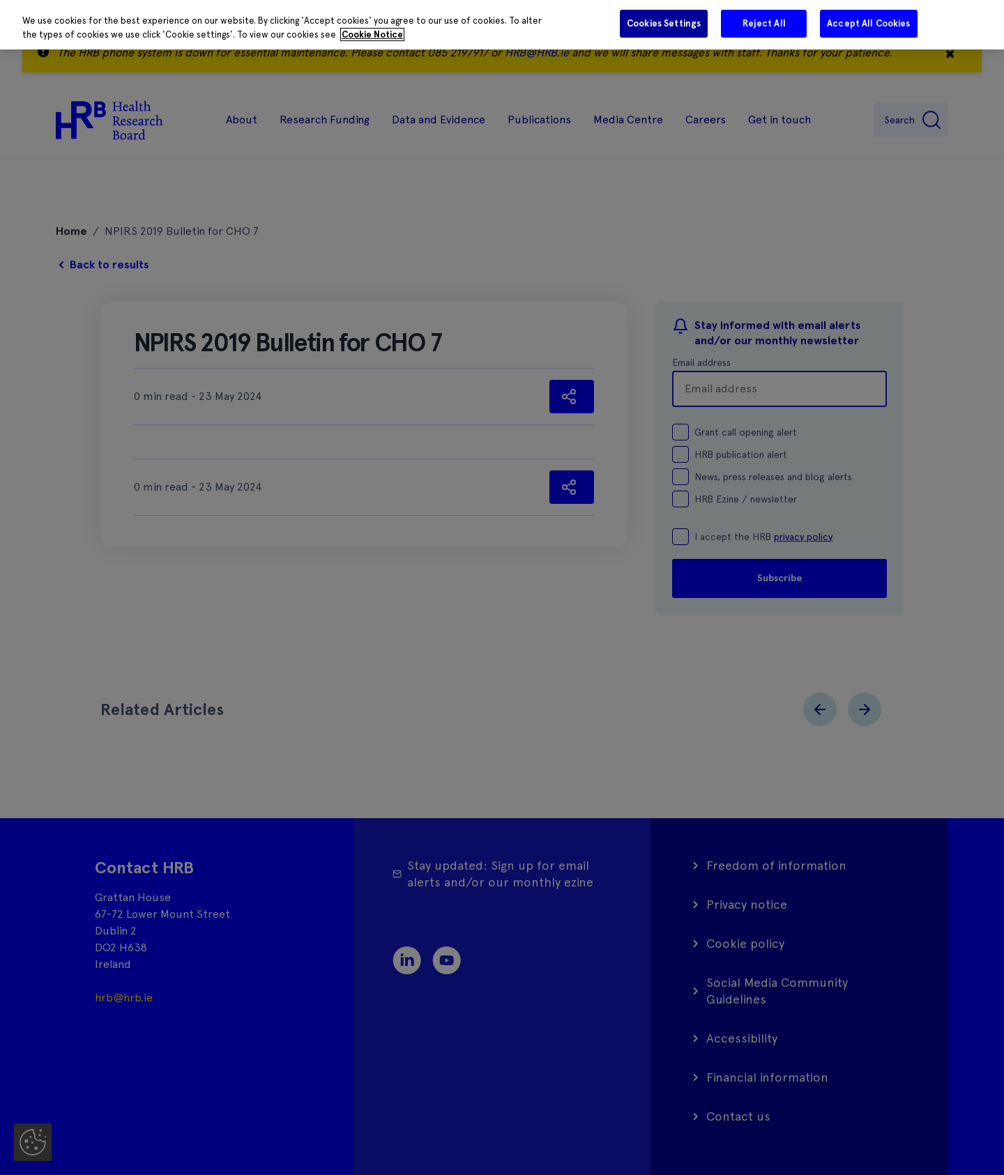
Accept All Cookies (868, 23)
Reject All (764, 23)
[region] (502, 24)
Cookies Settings (664, 23)
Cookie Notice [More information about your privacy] (372, 34)
